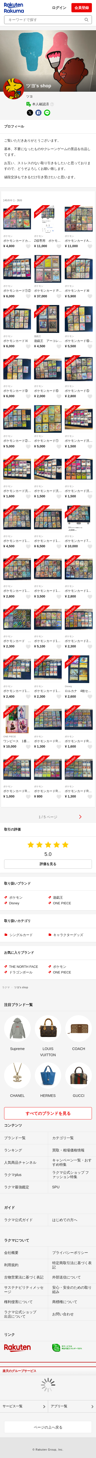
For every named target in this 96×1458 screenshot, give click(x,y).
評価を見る (48, 864)
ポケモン (8, 236)
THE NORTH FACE (23, 967)
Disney (68, 686)
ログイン (59, 8)
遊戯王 (37, 336)
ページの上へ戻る (48, 1427)
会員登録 (81, 8)
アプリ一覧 (59, 1406)
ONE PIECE (9, 736)
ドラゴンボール (21, 972)
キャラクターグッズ (68, 935)
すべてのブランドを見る (48, 1113)
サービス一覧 (13, 1406)
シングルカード (21, 935)
